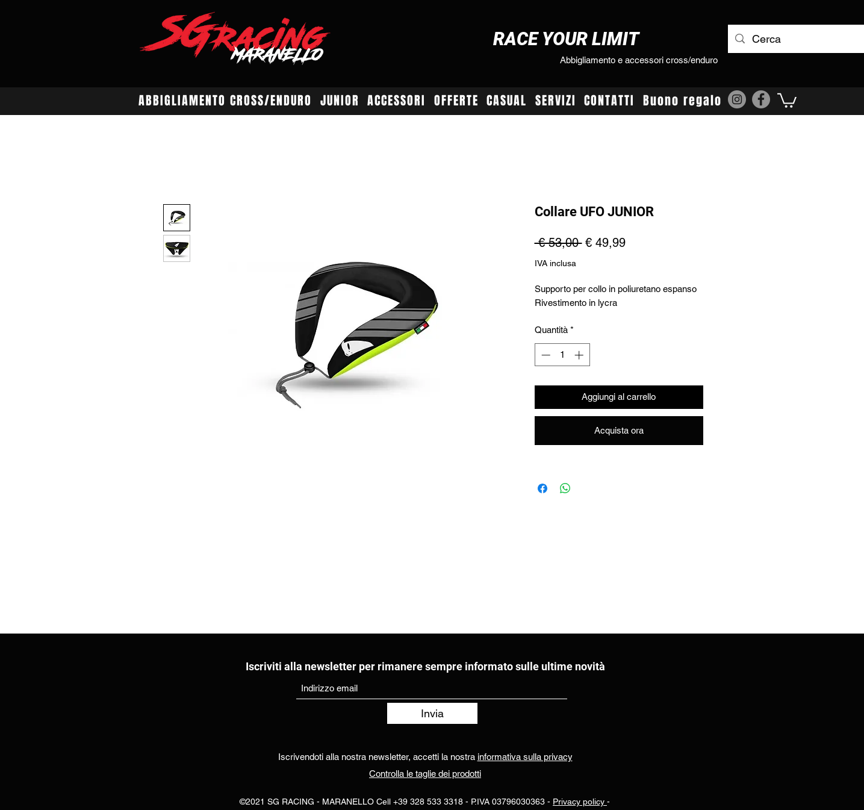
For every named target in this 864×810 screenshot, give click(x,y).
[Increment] (580, 355)
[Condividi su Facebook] (542, 488)
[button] (787, 100)
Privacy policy (580, 801)
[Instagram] (737, 99)
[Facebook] (761, 99)
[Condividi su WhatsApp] (565, 488)
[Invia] (432, 713)
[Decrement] (544, 355)
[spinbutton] (562, 355)
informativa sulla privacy (525, 757)
